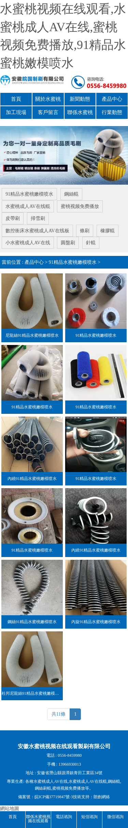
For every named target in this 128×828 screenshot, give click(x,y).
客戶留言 (48, 112)
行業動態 (112, 112)
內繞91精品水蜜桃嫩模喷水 (32, 476)
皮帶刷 (12, 217)
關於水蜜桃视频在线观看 (48, 100)
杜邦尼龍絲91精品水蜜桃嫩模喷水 (32, 691)
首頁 (16, 99)
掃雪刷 (38, 217)
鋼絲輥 (71, 193)
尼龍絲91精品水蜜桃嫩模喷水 (32, 333)
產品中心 (112, 99)
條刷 (84, 229)
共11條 (59, 712)
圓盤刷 (68, 241)
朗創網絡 (102, 795)
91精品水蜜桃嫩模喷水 (29, 193)
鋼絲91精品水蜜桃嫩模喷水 (32, 620)
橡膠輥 (107, 229)
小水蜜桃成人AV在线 (27, 241)
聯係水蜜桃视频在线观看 (80, 113)
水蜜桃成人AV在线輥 (27, 205)
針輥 (91, 241)
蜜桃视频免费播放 (80, 205)
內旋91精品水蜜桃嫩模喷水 (95, 620)
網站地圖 (9, 807)
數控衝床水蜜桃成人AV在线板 (37, 229)
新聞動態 (80, 99)
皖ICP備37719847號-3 (53, 795)
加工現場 (16, 112)
